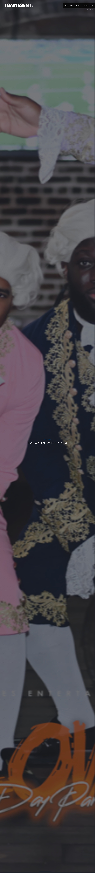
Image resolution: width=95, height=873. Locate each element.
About (72, 5)
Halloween (47, 439)
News (92, 5)
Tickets (78, 5)
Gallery (85, 5)
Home (65, 5)
